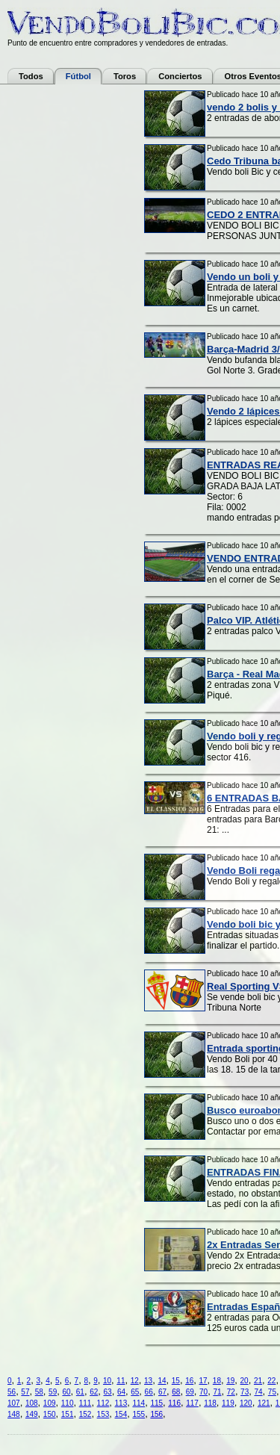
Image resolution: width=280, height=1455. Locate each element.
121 (264, 1403)
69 (190, 1392)
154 (121, 1414)
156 (156, 1414)
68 (176, 1392)
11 (120, 1381)
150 (49, 1414)
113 (121, 1403)
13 (148, 1381)
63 (108, 1392)
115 (156, 1403)
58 (39, 1392)
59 (53, 1392)
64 (121, 1392)
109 (49, 1403)
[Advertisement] (67, 314)
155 (138, 1414)
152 (85, 1414)
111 (85, 1403)
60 (66, 1392)
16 (189, 1381)
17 (203, 1381)
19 (230, 1381)
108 (31, 1403)
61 (80, 1392)
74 (258, 1392)
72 (231, 1392)
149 (31, 1414)
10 (107, 1381)
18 (217, 1381)
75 (272, 1392)
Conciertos (180, 76)
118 (210, 1403)
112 (103, 1403)
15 (176, 1381)
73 (244, 1392)
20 (244, 1381)
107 (13, 1403)
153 (103, 1414)
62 (94, 1392)
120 (246, 1403)
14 (162, 1381)
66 (149, 1392)
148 (13, 1414)
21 (258, 1381)
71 (217, 1392)
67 (162, 1392)
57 (25, 1392)
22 (271, 1381)
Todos (31, 76)
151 (67, 1414)
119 (228, 1403)
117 (192, 1403)
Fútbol (78, 76)
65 (135, 1392)
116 (174, 1403)
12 (135, 1381)
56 (11, 1392)
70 (203, 1392)
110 (67, 1403)
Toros (124, 76)
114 (138, 1403)
